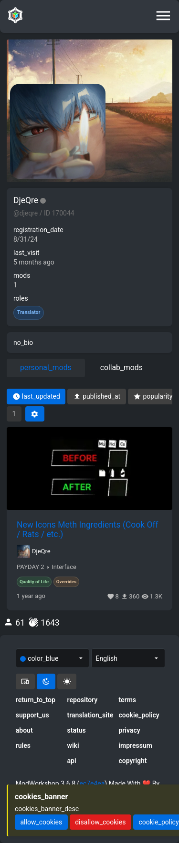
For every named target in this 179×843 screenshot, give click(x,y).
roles (20, 298)
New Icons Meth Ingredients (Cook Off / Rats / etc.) (87, 529)
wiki (73, 745)
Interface (64, 567)
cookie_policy (138, 715)
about (24, 730)
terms (127, 700)
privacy (129, 730)
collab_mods (121, 367)
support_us (32, 715)
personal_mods (46, 367)
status (76, 730)
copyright (132, 761)
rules (23, 745)
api (71, 761)
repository (82, 700)
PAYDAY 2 (30, 567)
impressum (135, 745)
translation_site (89, 715)
